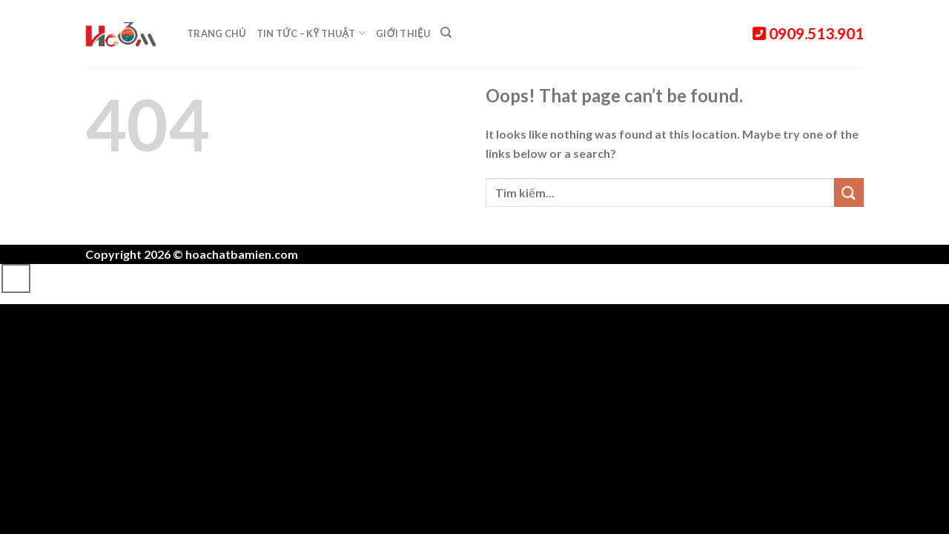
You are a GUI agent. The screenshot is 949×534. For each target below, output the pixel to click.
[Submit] (849, 192)
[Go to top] (15, 278)
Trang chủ (216, 33)
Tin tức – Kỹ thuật (311, 33)
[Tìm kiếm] (446, 33)
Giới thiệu (403, 33)
